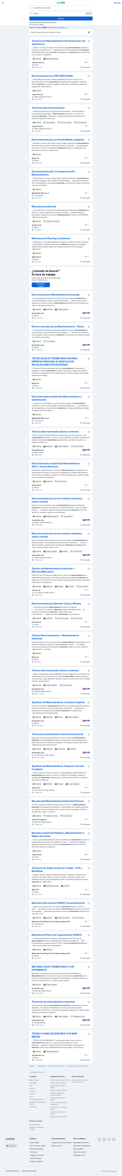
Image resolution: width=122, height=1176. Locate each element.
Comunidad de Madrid (36, 1101)
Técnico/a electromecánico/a (48, 107)
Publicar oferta (56, 1146)
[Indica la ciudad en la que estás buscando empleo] (61, 13)
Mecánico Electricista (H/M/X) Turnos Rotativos (58, 905)
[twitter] (109, 1139)
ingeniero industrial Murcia (58, 1118)
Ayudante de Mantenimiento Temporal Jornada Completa (58, 770)
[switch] (89, 32)
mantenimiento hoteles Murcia (60, 1082)
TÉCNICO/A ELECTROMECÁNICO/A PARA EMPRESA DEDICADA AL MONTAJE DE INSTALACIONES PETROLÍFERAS (54, 363)
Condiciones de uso (12, 1171)
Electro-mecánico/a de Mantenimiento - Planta (58, 328)
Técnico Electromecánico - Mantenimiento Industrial (55, 639)
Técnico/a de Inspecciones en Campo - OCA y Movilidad (57, 871)
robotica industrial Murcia (58, 1092)
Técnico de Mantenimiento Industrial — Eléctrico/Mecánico (53, 572)
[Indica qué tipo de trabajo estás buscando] (61, 8)
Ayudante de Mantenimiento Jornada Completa (58, 704)
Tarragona (32, 1093)
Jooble (114, 1171)
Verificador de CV (79, 1155)
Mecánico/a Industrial (44, 206)
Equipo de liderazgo (36, 1149)
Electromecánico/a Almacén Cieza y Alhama (56, 605)
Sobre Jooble (34, 1143)
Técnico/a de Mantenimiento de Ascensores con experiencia (59, 42)
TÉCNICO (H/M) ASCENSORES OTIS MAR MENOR (54, 1037)
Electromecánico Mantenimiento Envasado (56, 296)
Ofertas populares (35, 1126)
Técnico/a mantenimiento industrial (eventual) (57, 736)
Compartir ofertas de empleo (61, 1143)
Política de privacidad (29, 1171)
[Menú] (3, 3)
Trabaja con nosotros (37, 1155)
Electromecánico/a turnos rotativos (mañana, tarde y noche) (57, 502)
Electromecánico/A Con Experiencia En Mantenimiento (53, 173)
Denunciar (85, 67)
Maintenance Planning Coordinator (51, 238)
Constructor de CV (79, 1152)
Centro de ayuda (35, 1158)
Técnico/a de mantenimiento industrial (53, 1003)
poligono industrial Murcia (58, 1085)
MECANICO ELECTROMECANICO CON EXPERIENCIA (53, 970)
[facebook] (99, 1139)
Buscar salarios (78, 1149)
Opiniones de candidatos (81, 1146)
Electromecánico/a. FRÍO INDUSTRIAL (52, 75)
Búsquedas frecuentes (38, 1074)
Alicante (32, 1090)
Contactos (33, 1152)
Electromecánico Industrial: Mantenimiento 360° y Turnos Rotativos (56, 467)
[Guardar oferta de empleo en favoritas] (89, 41)
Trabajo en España (36, 1161)
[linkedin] (114, 1139)
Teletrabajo (32, 1085)
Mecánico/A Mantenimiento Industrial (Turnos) (57, 803)
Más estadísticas (61, 27)
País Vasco (32, 1109)
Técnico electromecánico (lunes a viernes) (55, 433)
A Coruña (32, 1096)
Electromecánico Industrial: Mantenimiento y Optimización (57, 400)
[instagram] (104, 1139)
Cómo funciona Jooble (37, 1146)
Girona (31, 1098)
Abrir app (117, 3)
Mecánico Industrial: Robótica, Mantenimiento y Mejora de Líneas (58, 836)
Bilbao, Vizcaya (34, 1082)
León (30, 1087)
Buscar (61, 18)
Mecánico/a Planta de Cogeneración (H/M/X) (57, 936)
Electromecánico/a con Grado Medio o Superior (58, 139)
